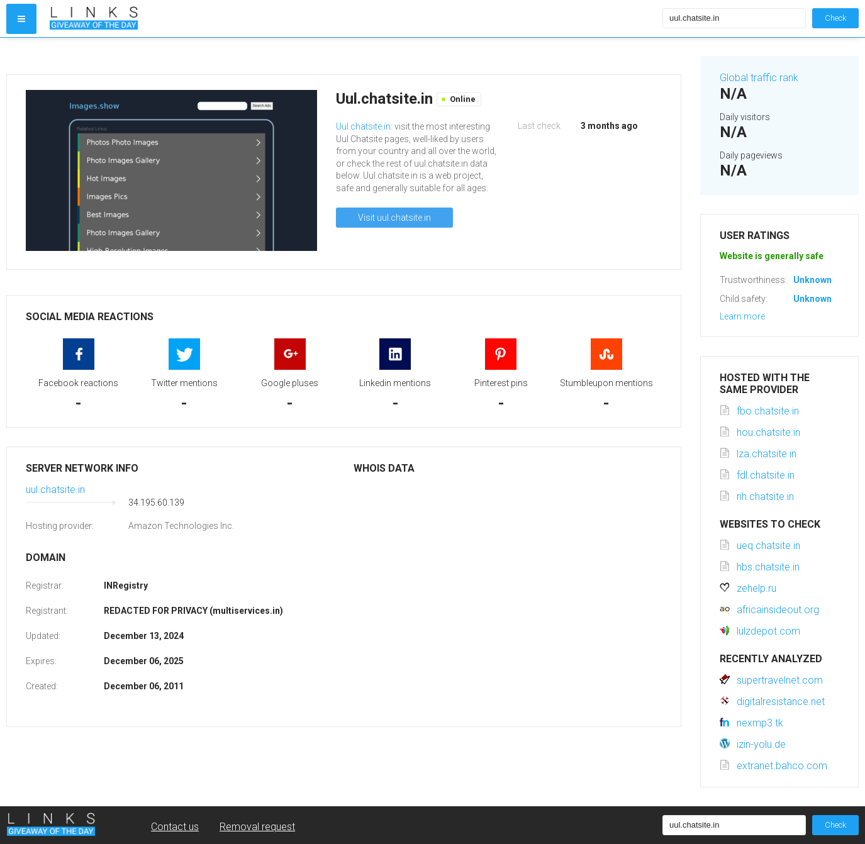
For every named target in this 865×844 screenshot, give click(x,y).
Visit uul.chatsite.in (394, 218)
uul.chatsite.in (55, 490)
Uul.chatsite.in (363, 126)
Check (835, 18)
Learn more (742, 316)
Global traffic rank (759, 78)
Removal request (257, 827)
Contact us (175, 827)
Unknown (812, 280)
